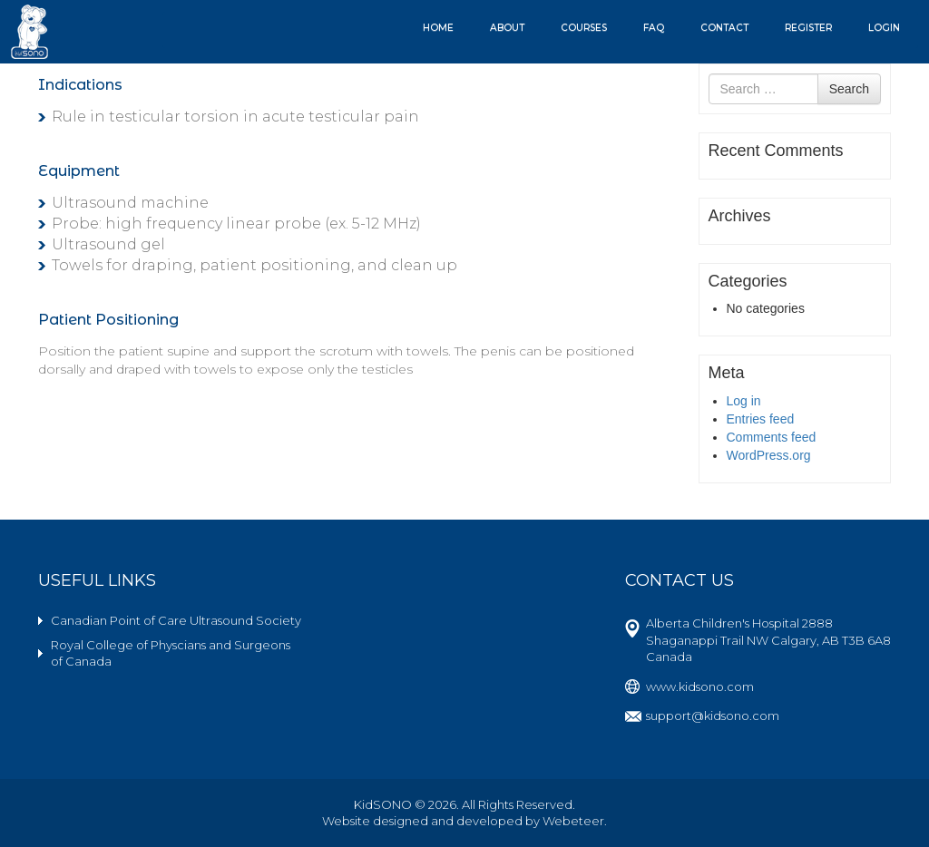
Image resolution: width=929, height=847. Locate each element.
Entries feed (761, 419)
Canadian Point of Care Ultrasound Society (176, 620)
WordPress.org (769, 455)
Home (438, 28)
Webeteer (573, 820)
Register (808, 28)
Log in (744, 401)
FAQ (653, 28)
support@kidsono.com (712, 715)
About (507, 28)
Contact (724, 28)
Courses (584, 28)
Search (849, 89)
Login (884, 28)
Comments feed (772, 437)
